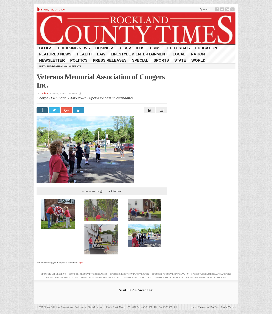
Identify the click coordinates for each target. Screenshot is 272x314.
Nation (198, 54)
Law (101, 54)
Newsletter (52, 60)
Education (206, 48)
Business (104, 48)
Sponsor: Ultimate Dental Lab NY (100, 277)
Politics (78, 60)
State (180, 60)
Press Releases (110, 60)
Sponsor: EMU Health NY (136, 277)
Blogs (45, 48)
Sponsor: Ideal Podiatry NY (62, 277)
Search (205, 9)
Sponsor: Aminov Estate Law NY (170, 274)
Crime (156, 48)
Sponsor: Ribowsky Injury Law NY (129, 274)
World (198, 60)
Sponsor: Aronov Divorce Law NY (88, 274)
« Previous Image (92, 191)
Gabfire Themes (228, 307)
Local (179, 54)
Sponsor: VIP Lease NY (53, 274)
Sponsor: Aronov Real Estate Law (206, 277)
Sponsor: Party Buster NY (168, 277)
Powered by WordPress (208, 307)
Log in (193, 307)
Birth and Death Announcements (60, 66)
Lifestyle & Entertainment (139, 54)
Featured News (55, 54)
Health (84, 54)
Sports (161, 60)
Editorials (178, 48)
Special (140, 60)
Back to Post (114, 191)
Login (80, 262)
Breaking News (74, 48)
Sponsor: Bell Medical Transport (211, 274)
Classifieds (132, 48)
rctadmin (44, 93)
